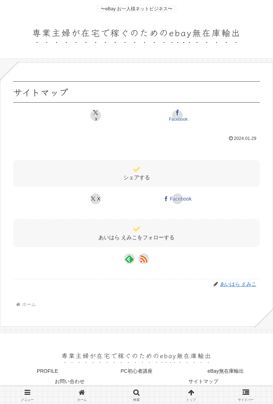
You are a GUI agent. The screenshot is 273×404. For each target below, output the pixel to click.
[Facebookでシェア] (178, 115)
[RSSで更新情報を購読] (143, 259)
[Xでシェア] (95, 115)
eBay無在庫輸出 (226, 371)
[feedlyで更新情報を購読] (129, 259)
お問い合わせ (70, 381)
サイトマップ (203, 381)
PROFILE (47, 371)
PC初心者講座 (136, 371)
